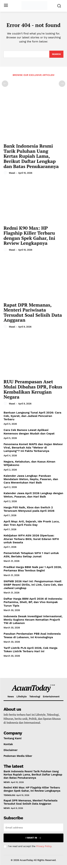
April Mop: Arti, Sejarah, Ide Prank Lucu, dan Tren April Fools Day (31, 523)
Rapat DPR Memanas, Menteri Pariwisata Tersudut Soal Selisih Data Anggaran (33, 312)
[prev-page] (5, 83)
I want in (33, 838)
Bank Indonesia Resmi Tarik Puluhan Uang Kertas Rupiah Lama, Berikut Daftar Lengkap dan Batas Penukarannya (31, 156)
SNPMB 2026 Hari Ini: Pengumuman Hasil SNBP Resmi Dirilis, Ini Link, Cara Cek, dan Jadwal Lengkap (33, 585)
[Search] (56, 54)
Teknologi (9, 795)
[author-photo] (6, 173)
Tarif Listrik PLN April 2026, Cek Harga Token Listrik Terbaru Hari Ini (30, 649)
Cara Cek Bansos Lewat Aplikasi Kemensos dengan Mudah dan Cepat (29, 431)
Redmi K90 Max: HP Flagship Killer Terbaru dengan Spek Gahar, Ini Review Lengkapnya (29, 235)
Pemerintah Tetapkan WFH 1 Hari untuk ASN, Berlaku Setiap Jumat (31, 554)
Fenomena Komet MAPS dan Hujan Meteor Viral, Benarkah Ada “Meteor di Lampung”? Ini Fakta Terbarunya (33, 447)
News (7, 782)
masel (12, 173)
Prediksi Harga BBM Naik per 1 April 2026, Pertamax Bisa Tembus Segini (33, 568)
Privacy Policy (43, 846)
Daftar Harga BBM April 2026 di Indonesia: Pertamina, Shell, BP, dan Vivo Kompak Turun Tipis (33, 602)
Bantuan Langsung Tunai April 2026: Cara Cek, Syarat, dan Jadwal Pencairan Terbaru (32, 416)
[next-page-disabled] (62, 83)
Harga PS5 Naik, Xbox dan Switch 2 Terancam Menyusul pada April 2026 (29, 509)
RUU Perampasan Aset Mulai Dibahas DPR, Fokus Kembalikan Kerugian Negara (33, 389)
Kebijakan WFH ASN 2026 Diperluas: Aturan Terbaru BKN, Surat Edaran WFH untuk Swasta (31, 539)
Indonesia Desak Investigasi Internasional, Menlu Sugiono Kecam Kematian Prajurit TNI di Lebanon (33, 620)
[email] (33, 827)
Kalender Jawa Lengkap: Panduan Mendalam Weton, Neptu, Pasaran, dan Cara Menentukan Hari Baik (31, 479)
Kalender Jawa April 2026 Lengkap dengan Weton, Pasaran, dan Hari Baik (33, 494)
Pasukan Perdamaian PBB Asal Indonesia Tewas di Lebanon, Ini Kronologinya (32, 635)
